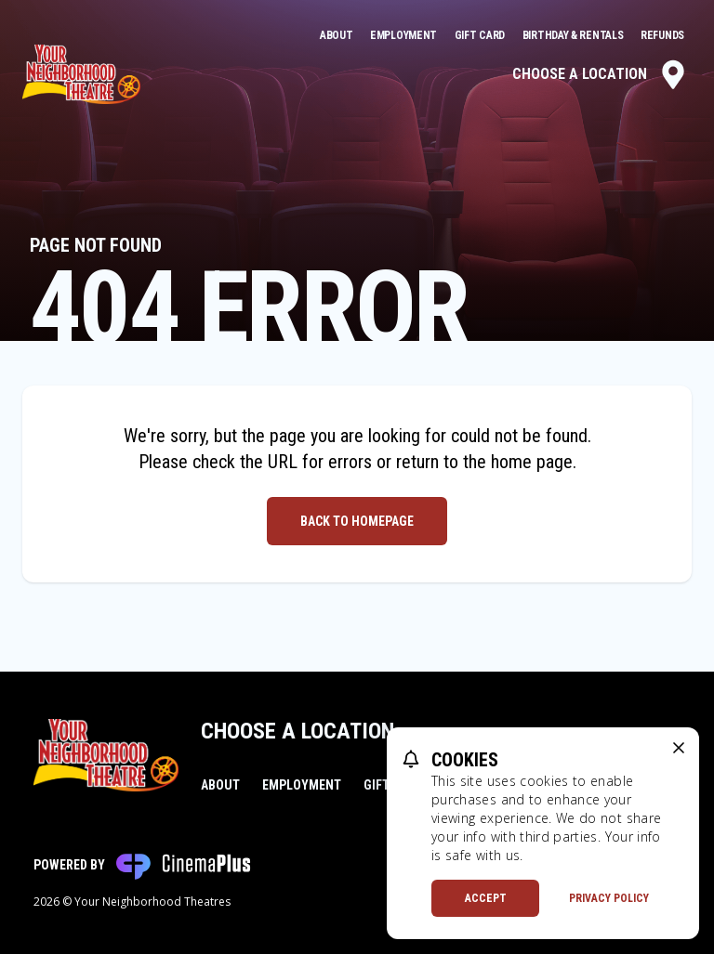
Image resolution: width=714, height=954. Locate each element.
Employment (405, 35)
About (337, 35)
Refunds (662, 35)
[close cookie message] (678, 747)
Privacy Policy (609, 898)
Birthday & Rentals (574, 35)
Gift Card (481, 35)
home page (532, 462)
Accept (486, 898)
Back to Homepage (357, 521)
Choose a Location (600, 74)
